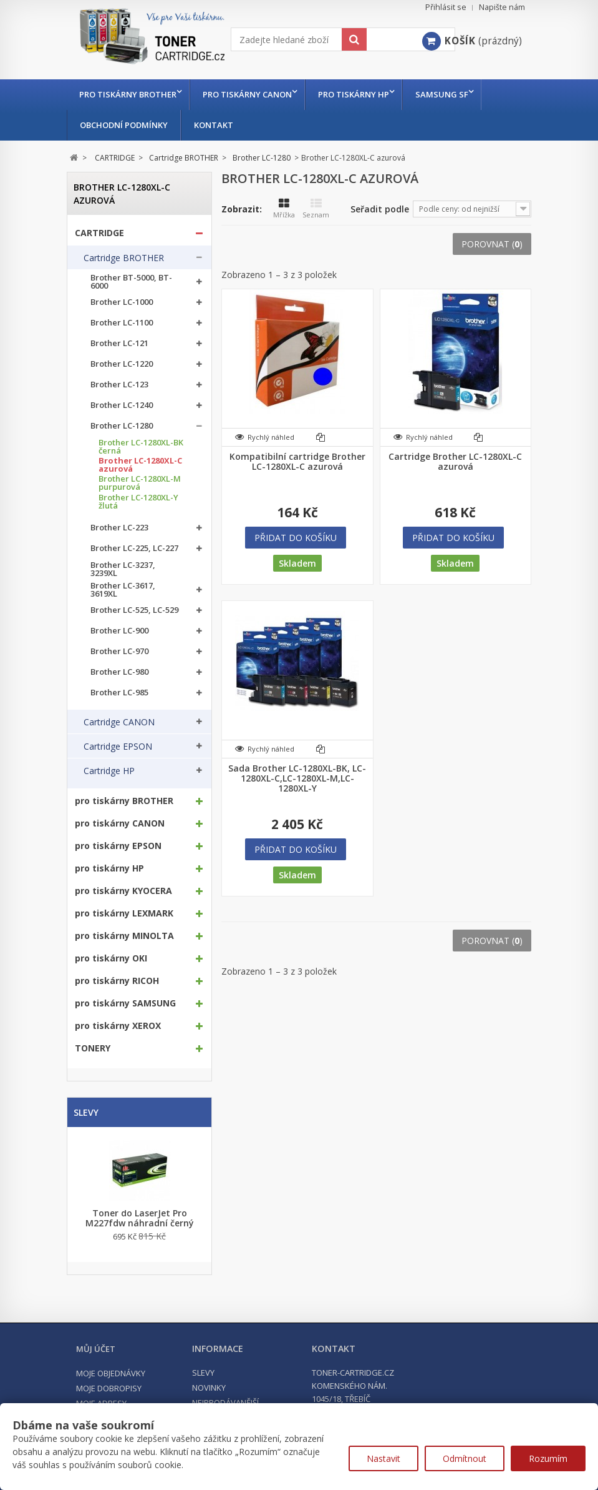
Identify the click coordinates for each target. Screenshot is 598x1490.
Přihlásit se (445, 7)
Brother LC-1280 (121, 426)
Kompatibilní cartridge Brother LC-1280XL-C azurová (297, 462)
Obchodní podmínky (124, 125)
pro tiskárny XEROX (118, 1025)
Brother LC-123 (119, 384)
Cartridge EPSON (118, 746)
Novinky (209, 1387)
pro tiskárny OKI (111, 958)
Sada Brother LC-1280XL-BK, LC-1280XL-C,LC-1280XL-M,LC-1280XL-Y (297, 778)
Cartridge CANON (119, 722)
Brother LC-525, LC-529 (134, 610)
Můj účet (95, 1348)
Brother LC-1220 (121, 364)
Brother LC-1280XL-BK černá (141, 447)
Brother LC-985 (119, 692)
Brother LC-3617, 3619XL (122, 590)
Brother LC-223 (119, 528)
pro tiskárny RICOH (117, 980)
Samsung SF (451, 94)
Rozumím (548, 1458)
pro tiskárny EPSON (118, 846)
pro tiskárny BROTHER (127, 94)
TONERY (92, 1048)
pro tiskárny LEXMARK (124, 913)
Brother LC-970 (119, 651)
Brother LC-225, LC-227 (134, 548)
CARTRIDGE (99, 233)
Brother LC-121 (119, 343)
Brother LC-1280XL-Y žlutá (138, 502)
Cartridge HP (109, 771)
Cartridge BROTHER (124, 258)
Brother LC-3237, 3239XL (122, 569)
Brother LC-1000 (121, 302)
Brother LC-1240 (121, 405)
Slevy (86, 1112)
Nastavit (383, 1458)
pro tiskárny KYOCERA (123, 891)
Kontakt (213, 125)
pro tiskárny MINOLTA (124, 935)
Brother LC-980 (119, 672)
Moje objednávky (110, 1373)
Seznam (315, 208)
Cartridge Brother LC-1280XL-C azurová (455, 462)
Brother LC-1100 (121, 323)
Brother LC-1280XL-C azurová (140, 465)
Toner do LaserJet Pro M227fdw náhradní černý (139, 1218)
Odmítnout (464, 1458)
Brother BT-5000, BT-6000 (131, 282)
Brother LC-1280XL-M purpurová (140, 483)
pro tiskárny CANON (250, 94)
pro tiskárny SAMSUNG (125, 1003)
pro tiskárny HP (359, 94)
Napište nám (502, 7)
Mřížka (284, 208)
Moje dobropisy (109, 1388)
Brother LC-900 (119, 631)
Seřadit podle (379, 209)
